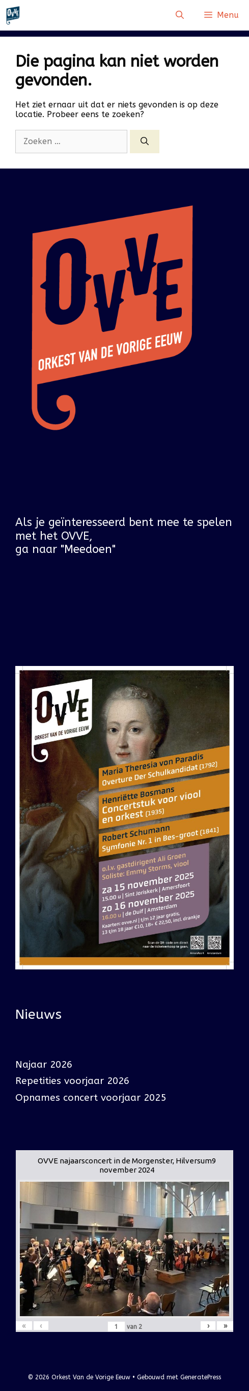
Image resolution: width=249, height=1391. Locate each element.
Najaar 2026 (43, 1064)
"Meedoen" (88, 549)
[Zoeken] (144, 141)
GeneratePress (200, 1377)
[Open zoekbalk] (179, 15)
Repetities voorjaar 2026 (72, 1081)
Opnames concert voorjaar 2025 (90, 1097)
